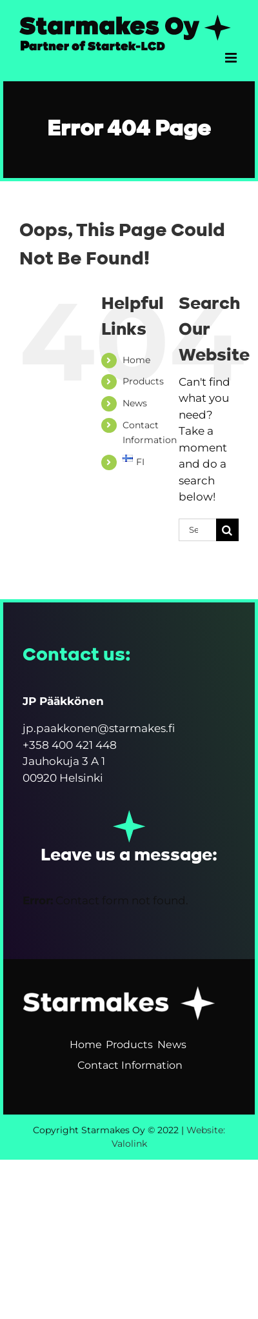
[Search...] (197, 530)
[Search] (227, 530)
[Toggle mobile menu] (232, 57)
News (135, 403)
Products (143, 381)
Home (136, 360)
